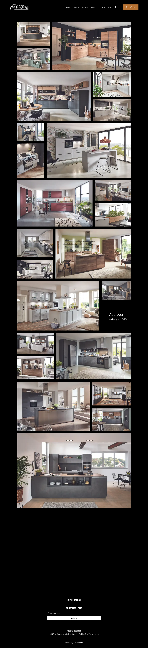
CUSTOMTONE (74, 600)
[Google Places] (115, 7)
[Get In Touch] (130, 7)
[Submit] (74, 618)
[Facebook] (119, 7)
